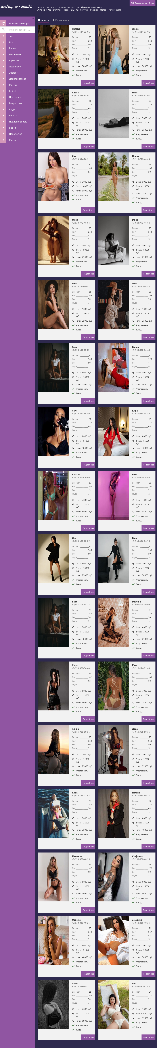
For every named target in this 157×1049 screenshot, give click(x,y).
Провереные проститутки (75, 9)
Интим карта (115, 9)
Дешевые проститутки (91, 7)
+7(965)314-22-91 (81, 31)
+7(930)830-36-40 (141, 350)
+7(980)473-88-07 (81, 95)
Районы (94, 9)
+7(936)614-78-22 (81, 159)
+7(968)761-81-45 (141, 986)
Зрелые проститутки (69, 7)
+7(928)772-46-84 (141, 159)
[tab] (43, 20)
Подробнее (88, 83)
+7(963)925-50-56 (81, 731)
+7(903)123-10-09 (81, 541)
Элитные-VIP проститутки (49, 9)
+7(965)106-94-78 (141, 541)
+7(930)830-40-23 (141, 795)
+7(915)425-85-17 (81, 986)
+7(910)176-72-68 (141, 668)
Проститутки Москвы (47, 7)
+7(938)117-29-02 (81, 286)
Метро (103, 9)
